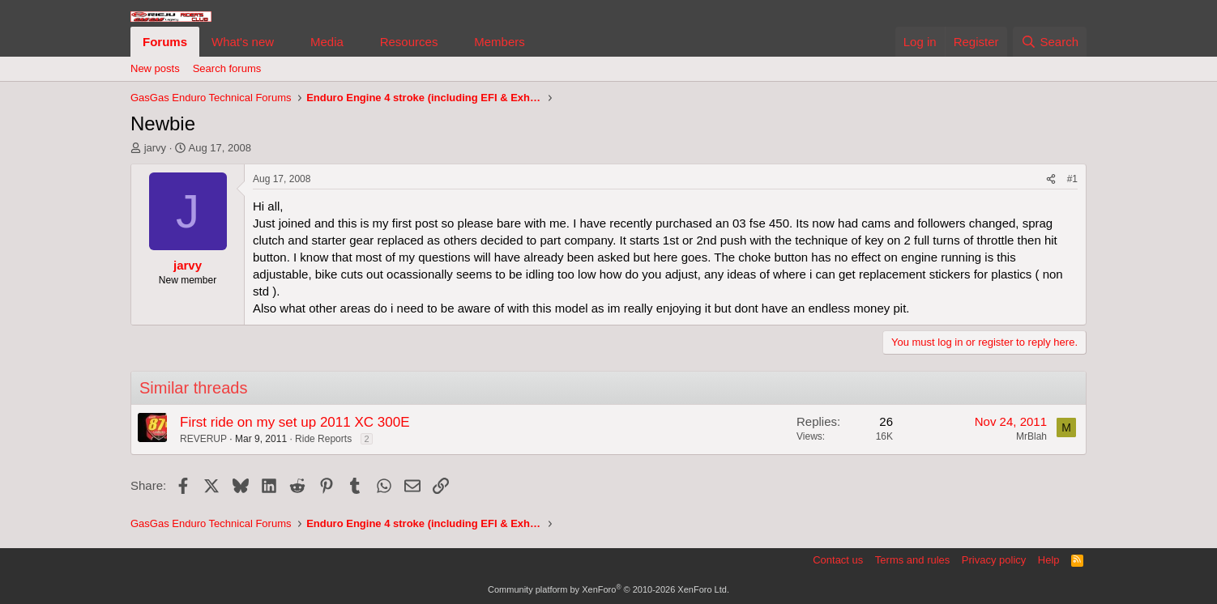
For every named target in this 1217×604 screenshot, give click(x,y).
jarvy (155, 148)
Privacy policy (994, 560)
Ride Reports (323, 438)
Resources (409, 42)
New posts (155, 68)
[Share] (1050, 179)
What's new (242, 42)
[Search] (1050, 42)
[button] (286, 42)
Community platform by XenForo (608, 589)
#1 (1072, 179)
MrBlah (1031, 436)
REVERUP (203, 438)
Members (499, 42)
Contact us (838, 560)
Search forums (227, 68)
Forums (165, 42)
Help (1049, 560)
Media (327, 42)
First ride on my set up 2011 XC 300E (294, 422)
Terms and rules (912, 560)
